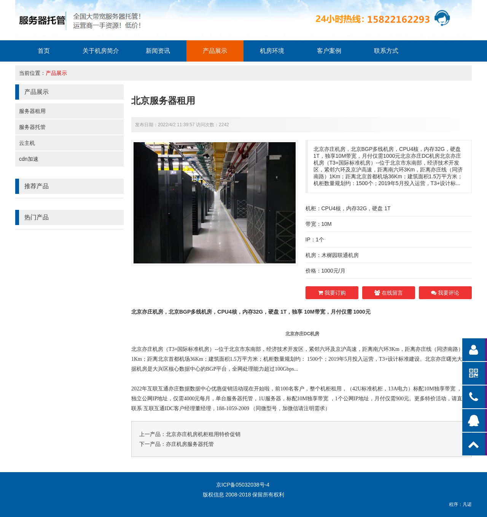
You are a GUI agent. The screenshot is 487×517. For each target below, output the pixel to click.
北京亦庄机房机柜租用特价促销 (203, 434)
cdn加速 (28, 159)
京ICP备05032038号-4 (242, 485)
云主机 (27, 143)
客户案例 (329, 51)
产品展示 (215, 51)
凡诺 (467, 504)
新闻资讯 (158, 51)
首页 (44, 51)
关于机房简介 (101, 51)
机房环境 (272, 51)
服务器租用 (32, 111)
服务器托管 (32, 127)
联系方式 (386, 51)
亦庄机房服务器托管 (190, 444)
